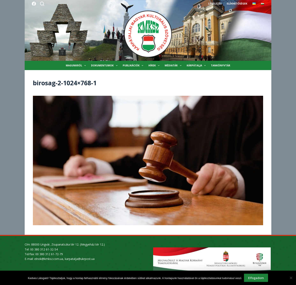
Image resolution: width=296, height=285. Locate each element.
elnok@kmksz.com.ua (48, 259)
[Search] (42, 4)
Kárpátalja (197, 65)
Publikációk (134, 65)
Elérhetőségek (237, 3)
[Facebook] (34, 4)
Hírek (154, 65)
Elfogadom (256, 278)
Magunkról (77, 65)
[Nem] (291, 278)
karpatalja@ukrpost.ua (80, 259)
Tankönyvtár (220, 65)
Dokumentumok (105, 65)
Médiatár (174, 65)
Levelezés (215, 3)
